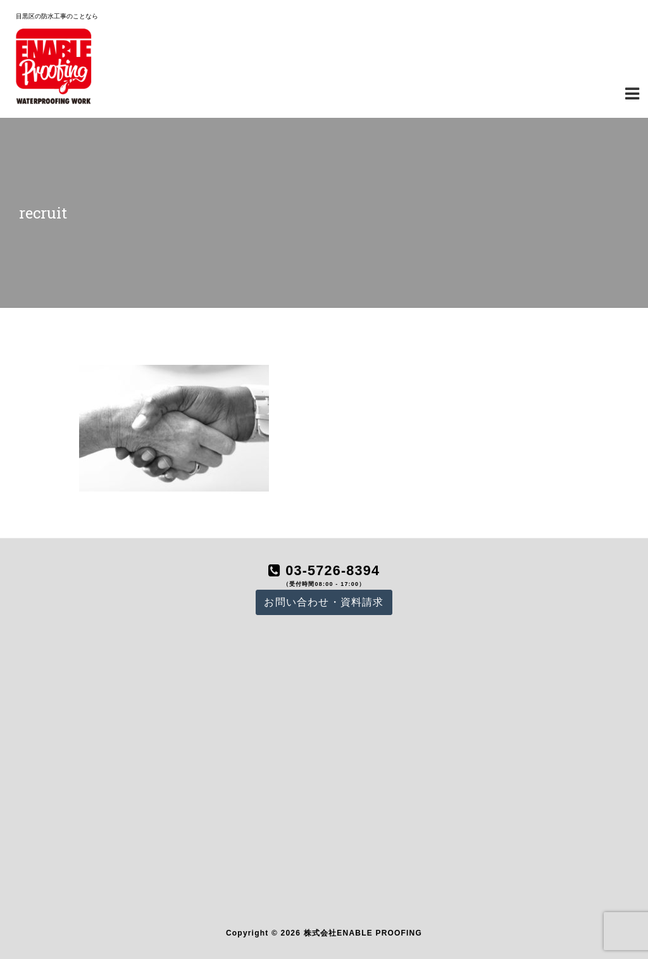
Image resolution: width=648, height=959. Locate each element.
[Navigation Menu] (632, 92)
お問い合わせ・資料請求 (323, 602)
